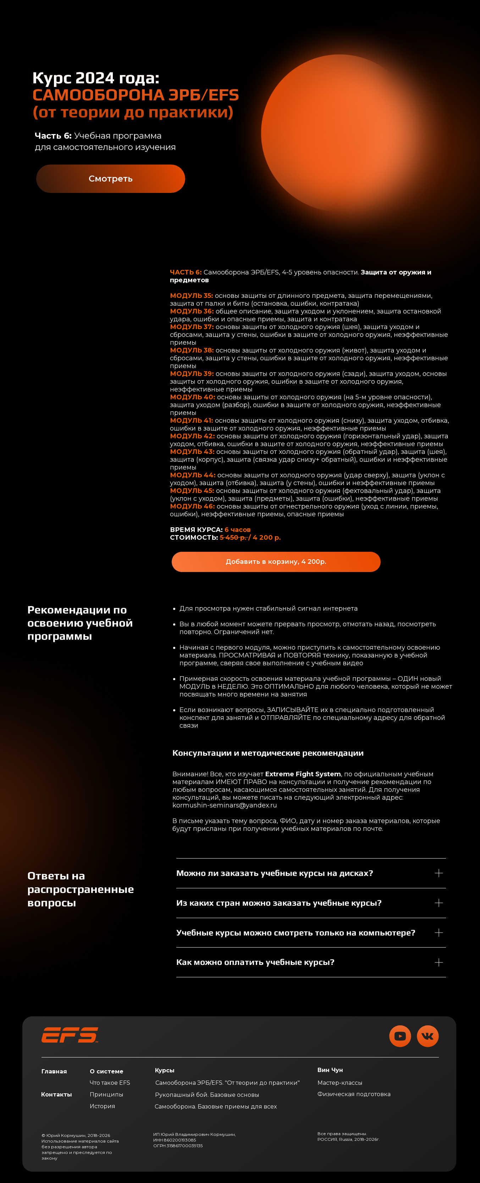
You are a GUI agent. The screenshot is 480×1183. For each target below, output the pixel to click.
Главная (54, 1071)
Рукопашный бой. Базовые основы (207, 1095)
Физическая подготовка (354, 1094)
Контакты (56, 1094)
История (102, 1106)
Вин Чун (330, 1070)
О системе (106, 1071)
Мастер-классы (340, 1082)
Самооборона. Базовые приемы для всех (216, 1106)
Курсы (165, 1070)
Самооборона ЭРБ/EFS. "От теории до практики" (227, 1082)
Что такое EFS (110, 1082)
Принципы (106, 1094)
